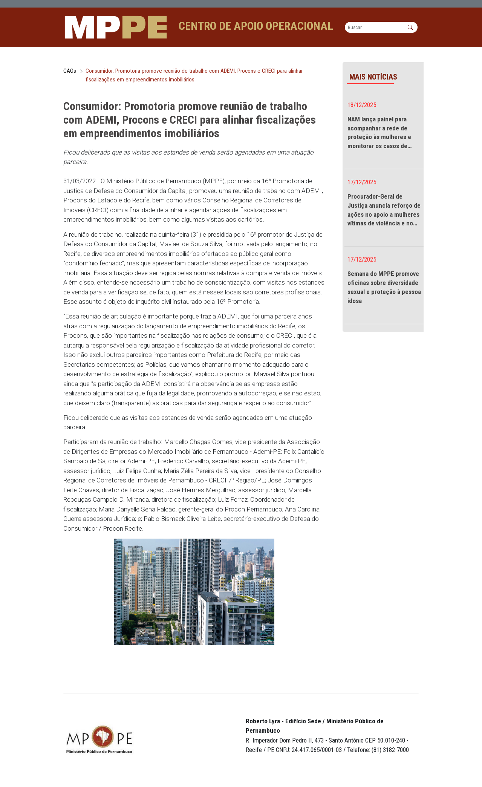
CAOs (69, 74)
